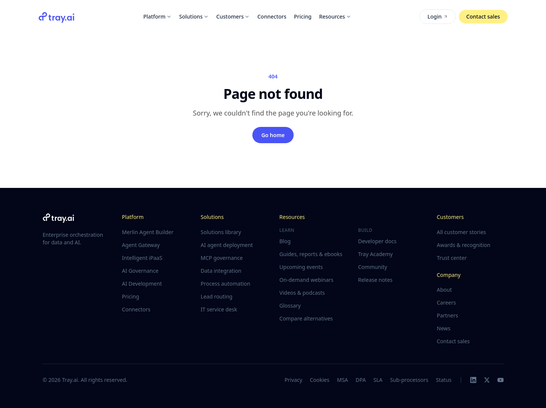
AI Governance (140, 270)
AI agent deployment (227, 245)
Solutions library (221, 232)
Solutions (194, 16)
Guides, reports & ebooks (310, 254)
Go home (273, 135)
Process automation (225, 283)
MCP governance (222, 257)
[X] (487, 380)
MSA (342, 379)
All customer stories (461, 232)
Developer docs (377, 241)
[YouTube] (501, 380)
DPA (361, 379)
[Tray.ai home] (57, 17)
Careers (446, 302)
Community (372, 266)
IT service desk (219, 309)
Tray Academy (375, 254)
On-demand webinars (306, 279)
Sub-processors (409, 379)
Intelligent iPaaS (142, 257)
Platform (157, 16)
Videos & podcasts (302, 292)
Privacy (293, 379)
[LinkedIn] (473, 380)
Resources (335, 16)
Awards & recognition (463, 245)
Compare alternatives (306, 318)
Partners (447, 315)
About (444, 289)
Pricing (302, 16)
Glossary (289, 305)
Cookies (319, 379)
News (444, 328)
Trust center (452, 257)
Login (437, 16)
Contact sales (483, 16)
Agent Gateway (141, 245)
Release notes (375, 279)
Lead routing (217, 296)
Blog (285, 241)
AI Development (142, 283)
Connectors (271, 16)
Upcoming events (301, 266)
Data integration (221, 270)
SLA (377, 379)
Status (443, 379)
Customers (233, 16)
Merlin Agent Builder (148, 232)
